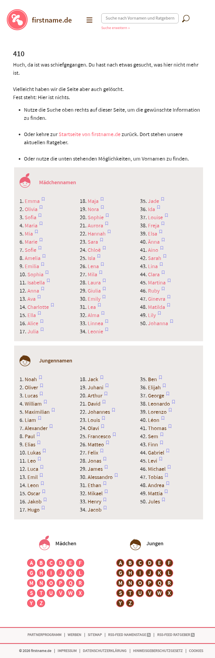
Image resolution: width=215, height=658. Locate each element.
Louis (94, 420)
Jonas (95, 461)
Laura (95, 282)
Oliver (32, 387)
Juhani (96, 387)
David (95, 404)
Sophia (36, 274)
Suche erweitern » (115, 27)
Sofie (31, 250)
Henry (95, 501)
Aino (153, 250)
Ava (32, 299)
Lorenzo (158, 412)
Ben (153, 379)
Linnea (96, 323)
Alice (33, 323)
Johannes (99, 412)
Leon (33, 485)
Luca (33, 469)
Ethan (95, 485)
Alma (94, 315)
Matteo (96, 444)
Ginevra (157, 299)
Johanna (158, 323)
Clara (154, 274)
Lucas (32, 395)
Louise (156, 217)
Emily (95, 299)
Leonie (96, 331)
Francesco (100, 436)
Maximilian (38, 412)
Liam (31, 420)
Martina (157, 282)
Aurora (96, 225)
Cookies (196, 650)
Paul (30, 436)
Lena (94, 266)
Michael (157, 469)
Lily (152, 315)
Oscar (34, 493)
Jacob (95, 509)
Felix (93, 452)
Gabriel (156, 452)
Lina (153, 266)
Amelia (33, 258)
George (156, 395)
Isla (92, 258)
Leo (32, 461)
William (34, 404)
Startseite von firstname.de (90, 134)
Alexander (37, 428)
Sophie (96, 217)
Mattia (156, 493)
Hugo (34, 509)
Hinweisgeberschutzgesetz (158, 650)
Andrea (156, 485)
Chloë (95, 250)
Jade (154, 201)
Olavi (94, 428)
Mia (29, 233)
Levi (153, 461)
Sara (93, 242)
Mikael (96, 493)
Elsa (153, 233)
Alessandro (101, 477)
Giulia (95, 290)
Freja (154, 225)
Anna (33, 290)
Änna (154, 242)
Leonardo (159, 404)
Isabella (36, 282)
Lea (92, 307)
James (96, 469)
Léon (154, 420)
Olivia (32, 209)
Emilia (32, 266)
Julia (33, 331)
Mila (93, 274)
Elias (30, 444)
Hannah (97, 233)
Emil (33, 477)
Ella (32, 315)
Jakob (35, 501)
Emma (33, 201)
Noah (31, 379)
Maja (94, 201)
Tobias (156, 477)
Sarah (155, 258)
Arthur (95, 395)
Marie (32, 242)
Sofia (31, 217)
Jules (154, 501)
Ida (152, 209)
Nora (94, 209)
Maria (32, 225)
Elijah (155, 387)
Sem (153, 436)
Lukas (34, 452)
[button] (89, 20)
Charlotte (38, 307)
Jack (93, 379)
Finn (153, 444)
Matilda (157, 307)
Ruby (154, 290)
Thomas (157, 428)
